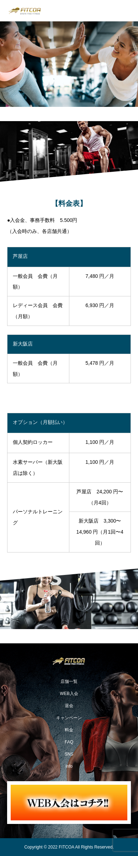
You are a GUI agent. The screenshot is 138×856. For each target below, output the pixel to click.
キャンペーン (69, 717)
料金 (69, 729)
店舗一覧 (69, 681)
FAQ (69, 742)
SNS (69, 754)
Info (69, 766)
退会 (69, 705)
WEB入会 (69, 693)
